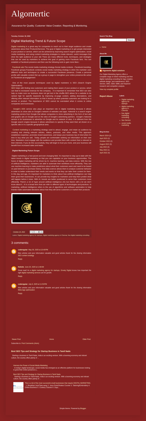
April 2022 (103, 153)
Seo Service (126, 120)
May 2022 (103, 150)
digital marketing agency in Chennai (55, 235)
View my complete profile (109, 89)
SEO (13, 88)
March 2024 (104, 136)
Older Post (87, 339)
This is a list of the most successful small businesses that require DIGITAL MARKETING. (58, 383)
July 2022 (103, 147)
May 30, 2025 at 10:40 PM (38, 250)
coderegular (23, 250)
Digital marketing (18, 46)
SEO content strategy (26, 256)
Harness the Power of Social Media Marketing (30, 365)
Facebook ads (18, 67)
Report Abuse (106, 96)
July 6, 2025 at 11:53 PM (37, 284)
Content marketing (20, 130)
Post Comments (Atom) (30, 343)
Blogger (83, 408)
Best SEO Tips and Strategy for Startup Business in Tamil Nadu (40, 351)
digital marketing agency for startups (46, 270)
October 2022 (105, 141)
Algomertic (30, 13)
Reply (20, 259)
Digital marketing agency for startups (30, 235)
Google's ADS (19, 109)
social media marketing (126, 124)
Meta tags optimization (26, 290)
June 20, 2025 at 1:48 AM (34, 267)
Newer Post (16, 339)
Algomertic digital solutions (113, 71)
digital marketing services (31, 273)
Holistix (21, 267)
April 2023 (103, 138)
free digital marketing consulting (78, 235)
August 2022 (104, 144)
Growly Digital (66, 270)
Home (51, 339)
